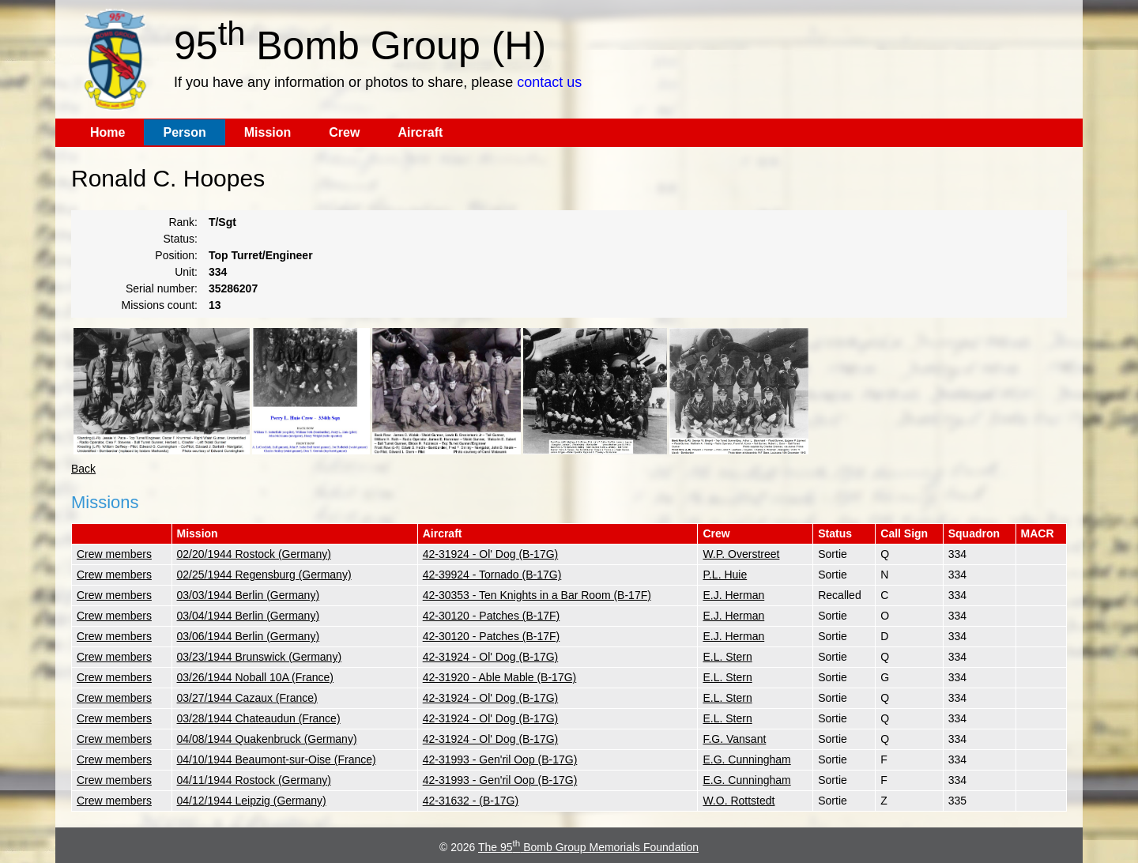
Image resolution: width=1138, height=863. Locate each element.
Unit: (186, 272)
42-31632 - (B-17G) (470, 800)
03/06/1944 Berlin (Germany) (248, 636)
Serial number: (162, 288)
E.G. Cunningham (746, 759)
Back (83, 468)
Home (107, 132)
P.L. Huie (725, 574)
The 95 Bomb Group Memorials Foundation (588, 847)
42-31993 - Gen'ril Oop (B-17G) (500, 759)
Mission (268, 132)
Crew (344, 132)
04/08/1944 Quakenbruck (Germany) (267, 739)
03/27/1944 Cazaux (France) (247, 698)
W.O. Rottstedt (738, 800)
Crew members (114, 554)
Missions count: (160, 305)
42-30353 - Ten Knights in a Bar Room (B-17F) (537, 595)
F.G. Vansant (734, 739)
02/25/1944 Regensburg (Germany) (264, 574)
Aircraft (420, 132)
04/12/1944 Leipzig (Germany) (251, 800)
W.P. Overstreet (741, 554)
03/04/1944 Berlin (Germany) (248, 615)
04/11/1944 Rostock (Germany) (254, 780)
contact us (549, 82)
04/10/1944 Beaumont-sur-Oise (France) (276, 759)
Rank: (183, 222)
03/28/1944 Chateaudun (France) (259, 718)
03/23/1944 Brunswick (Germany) (259, 656)
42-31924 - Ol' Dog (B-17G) (491, 554)
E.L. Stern (727, 656)
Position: (176, 255)
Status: (180, 238)
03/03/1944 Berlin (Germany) (248, 595)
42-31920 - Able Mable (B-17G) (500, 677)
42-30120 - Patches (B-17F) (491, 615)
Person (184, 132)
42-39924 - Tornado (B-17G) (492, 574)
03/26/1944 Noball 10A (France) (255, 677)
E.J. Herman (733, 595)
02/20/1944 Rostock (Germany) (254, 554)
